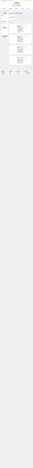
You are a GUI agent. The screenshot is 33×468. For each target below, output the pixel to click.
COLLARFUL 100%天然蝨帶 (5, 10)
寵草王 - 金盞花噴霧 (4, 21)
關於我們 (10, 72)
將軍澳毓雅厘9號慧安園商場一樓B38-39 (28, 73)
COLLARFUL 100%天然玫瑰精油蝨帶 (20, 26)
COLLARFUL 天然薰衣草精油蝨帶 (20, 47)
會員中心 (18, 72)
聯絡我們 (10, 73)
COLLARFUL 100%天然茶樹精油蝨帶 (20, 36)
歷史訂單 (18, 73)
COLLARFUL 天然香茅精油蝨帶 (20, 57)
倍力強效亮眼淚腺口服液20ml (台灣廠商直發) (5, 36)
